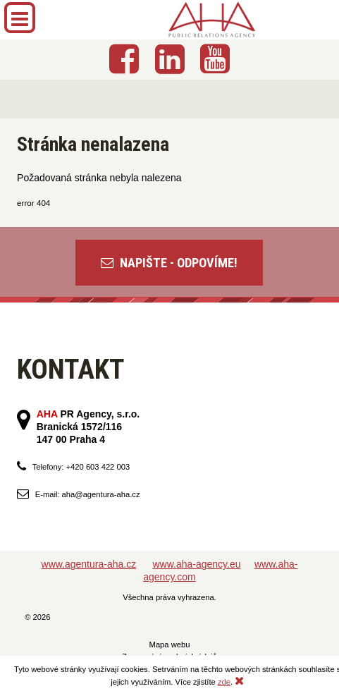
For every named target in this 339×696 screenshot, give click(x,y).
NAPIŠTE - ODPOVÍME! (169, 262)
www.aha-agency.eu (197, 564)
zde (224, 682)
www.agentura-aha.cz (89, 564)
